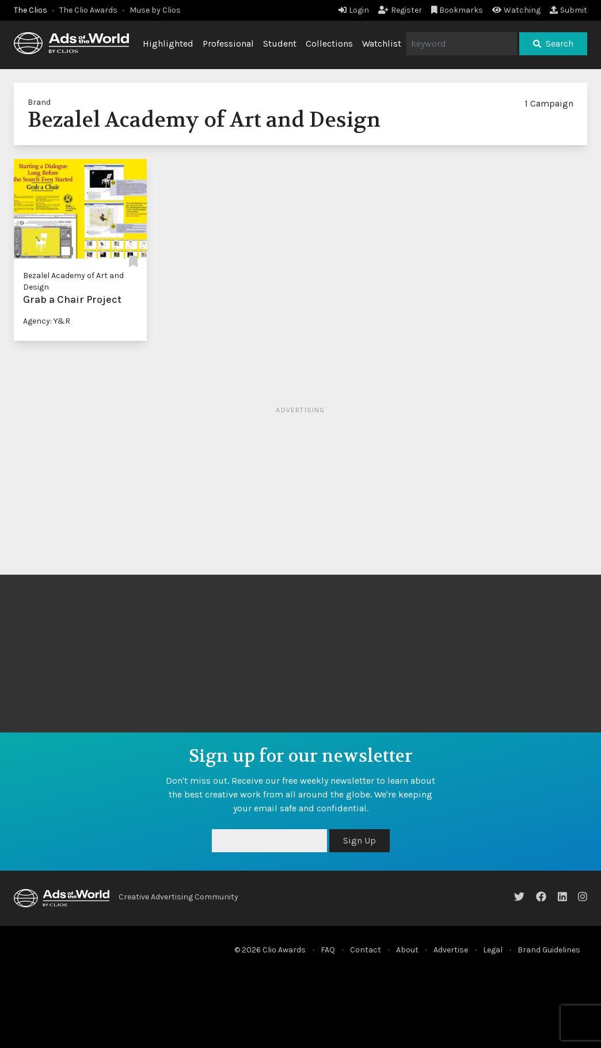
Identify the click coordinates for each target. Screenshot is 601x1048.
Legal (493, 950)
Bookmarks (457, 10)
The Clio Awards (88, 10)
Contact (365, 950)
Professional (228, 43)
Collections (329, 43)
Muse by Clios (155, 10)
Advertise (450, 950)
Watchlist (381, 43)
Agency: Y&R (46, 321)
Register (400, 10)
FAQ (328, 950)
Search (553, 43)
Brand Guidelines (549, 950)
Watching (516, 10)
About (407, 950)
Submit (568, 10)
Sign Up (359, 840)
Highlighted (168, 43)
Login (353, 10)
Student (279, 43)
